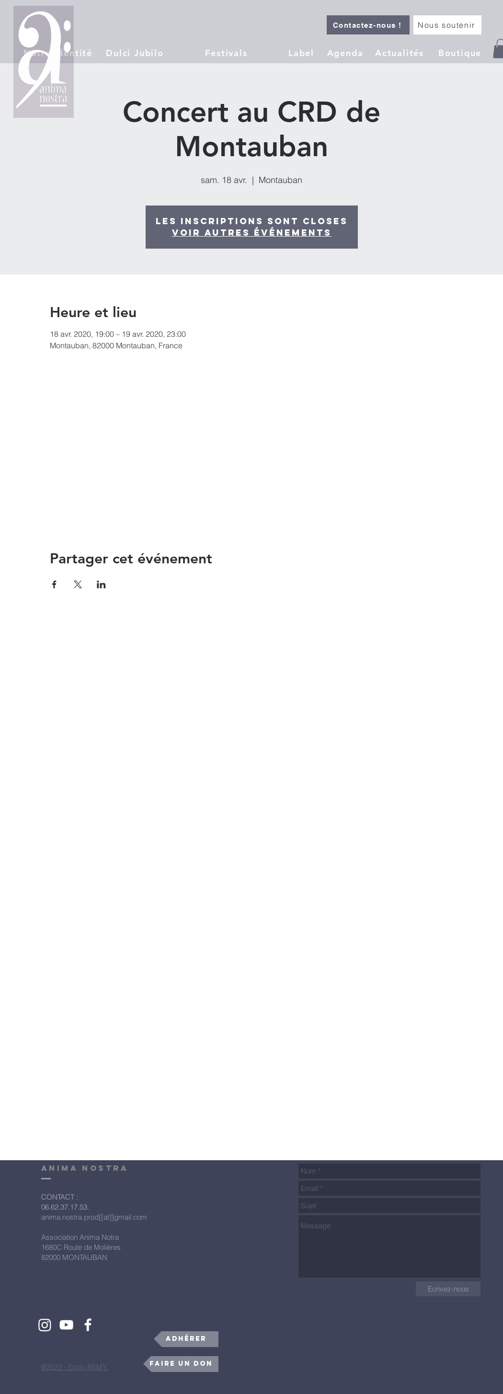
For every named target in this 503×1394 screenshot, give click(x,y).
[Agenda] (346, 52)
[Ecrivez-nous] (448, 1288)
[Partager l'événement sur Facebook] (54, 584)
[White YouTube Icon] (66, 1324)
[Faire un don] (180, 1364)
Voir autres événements (252, 232)
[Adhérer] (186, 1339)
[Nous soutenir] (447, 24)
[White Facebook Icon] (88, 1324)
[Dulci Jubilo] (135, 52)
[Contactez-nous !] (368, 24)
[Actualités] (400, 52)
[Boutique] (460, 52)
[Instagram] (44, 1324)
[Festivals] (227, 52)
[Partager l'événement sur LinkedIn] (101, 584)
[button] (302, 52)
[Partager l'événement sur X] (77, 584)
